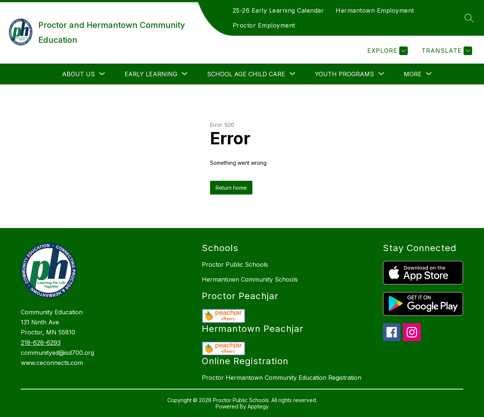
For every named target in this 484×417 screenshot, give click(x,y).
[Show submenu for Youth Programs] (344, 74)
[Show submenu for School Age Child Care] (246, 74)
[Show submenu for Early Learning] (151, 74)
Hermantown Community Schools (250, 279)
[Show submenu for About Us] (78, 74)
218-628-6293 (41, 342)
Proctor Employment (264, 25)
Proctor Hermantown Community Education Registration (281, 377)
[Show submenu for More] (413, 74)
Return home (231, 188)
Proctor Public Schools (235, 264)
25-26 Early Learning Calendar (278, 10)
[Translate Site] (446, 50)
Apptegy (258, 406)
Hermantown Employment (375, 10)
